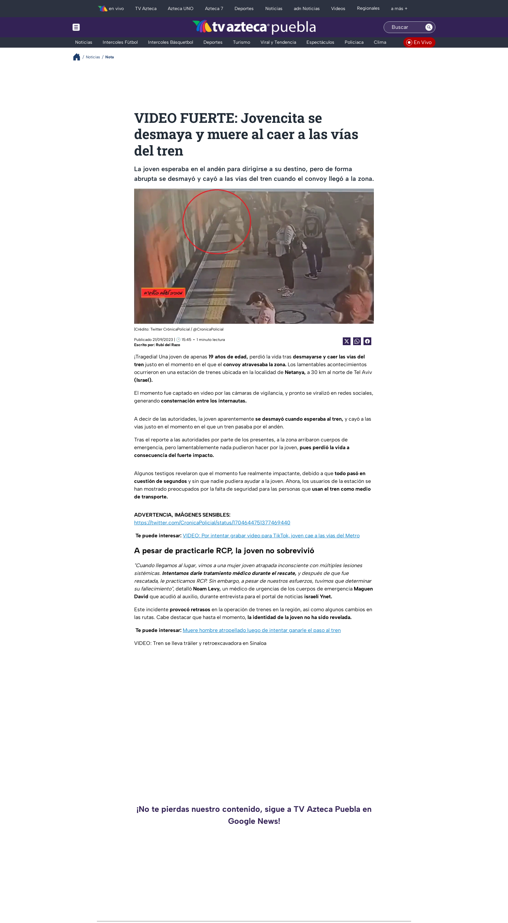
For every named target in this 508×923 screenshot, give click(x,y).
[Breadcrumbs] (79, 57)
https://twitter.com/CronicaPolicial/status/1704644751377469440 (212, 523)
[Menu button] (98, 27)
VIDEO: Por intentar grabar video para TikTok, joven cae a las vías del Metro (271, 535)
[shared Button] (357, 341)
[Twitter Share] (347, 341)
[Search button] (429, 27)
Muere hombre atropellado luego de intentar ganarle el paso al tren (262, 630)
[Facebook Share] (367, 341)
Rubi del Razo (168, 345)
